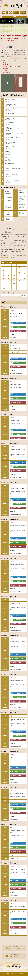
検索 (24, 295)
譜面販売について (7, 26)
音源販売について (7, 31)
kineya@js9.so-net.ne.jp (14, 58)
